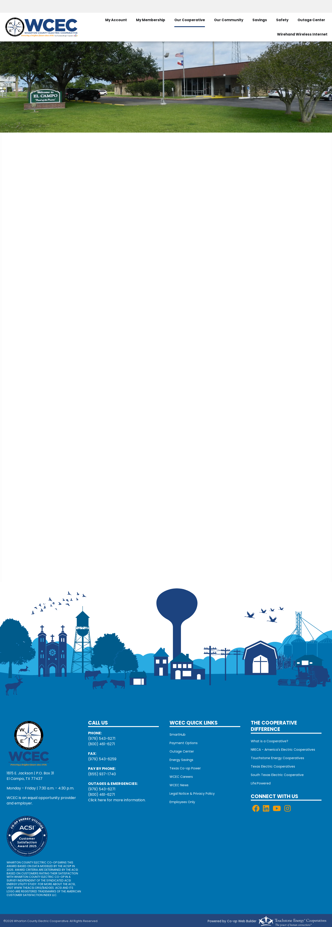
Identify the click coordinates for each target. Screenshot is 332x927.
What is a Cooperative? (269, 741)
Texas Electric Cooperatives (273, 766)
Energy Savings (181, 760)
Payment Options (184, 743)
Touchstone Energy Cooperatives (277, 758)
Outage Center (311, 20)
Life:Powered (261, 783)
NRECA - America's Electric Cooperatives (283, 749)
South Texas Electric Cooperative (277, 775)
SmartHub (178, 734)
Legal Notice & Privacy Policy (192, 793)
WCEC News (179, 785)
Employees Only (182, 802)
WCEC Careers (181, 776)
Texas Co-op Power (185, 768)
